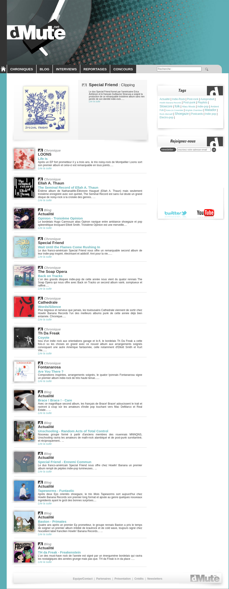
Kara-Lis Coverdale (174, 110)
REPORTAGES (95, 69)
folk (177, 106)
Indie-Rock (178, 99)
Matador (210, 110)
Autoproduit (207, 99)
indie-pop (203, 106)
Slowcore (166, 106)
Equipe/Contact (83, 578)
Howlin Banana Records (170, 103)
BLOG (44, 69)
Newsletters (154, 578)
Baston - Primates (52, 521)
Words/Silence (49, 307)
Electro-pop (166, 117)
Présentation (122, 578)
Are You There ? (50, 371)
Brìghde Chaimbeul (194, 110)
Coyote (43, 337)
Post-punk (189, 102)
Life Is (43, 159)
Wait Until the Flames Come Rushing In (69, 247)
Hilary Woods (188, 106)
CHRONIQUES (21, 69)
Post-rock (192, 99)
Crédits (139, 578)
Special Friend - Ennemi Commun (64, 462)
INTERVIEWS (66, 69)
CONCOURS (123, 69)
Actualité (165, 99)
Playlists (202, 102)
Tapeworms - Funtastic (56, 491)
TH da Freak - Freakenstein (59, 552)
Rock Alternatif (166, 114)
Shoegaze (182, 113)
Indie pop (210, 113)
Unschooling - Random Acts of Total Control (73, 431)
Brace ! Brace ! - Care (55, 400)
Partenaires (103, 578)
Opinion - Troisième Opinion (60, 218)
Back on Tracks (50, 276)
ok (213, 149)
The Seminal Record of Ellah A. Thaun (68, 187)
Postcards (197, 113)
